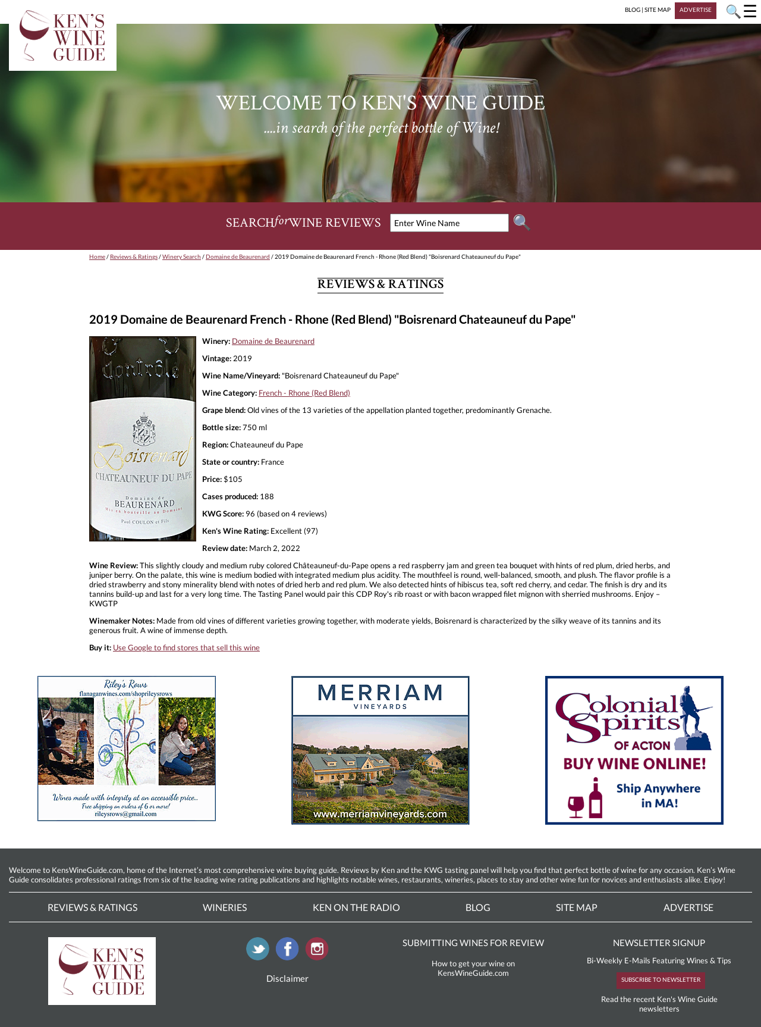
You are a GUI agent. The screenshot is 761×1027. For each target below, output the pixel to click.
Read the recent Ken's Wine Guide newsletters (659, 1003)
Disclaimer (287, 978)
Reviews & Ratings (134, 256)
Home (97, 256)
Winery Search (181, 256)
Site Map (577, 907)
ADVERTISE (696, 9)
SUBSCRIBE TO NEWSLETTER (660, 979)
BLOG (632, 9)
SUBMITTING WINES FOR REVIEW (473, 942)
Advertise (688, 907)
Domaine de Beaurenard (238, 256)
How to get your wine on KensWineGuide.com (473, 968)
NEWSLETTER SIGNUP (659, 942)
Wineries (225, 907)
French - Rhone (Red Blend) (304, 392)
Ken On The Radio (356, 907)
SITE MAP (657, 9)
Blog (478, 907)
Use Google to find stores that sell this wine (186, 647)
